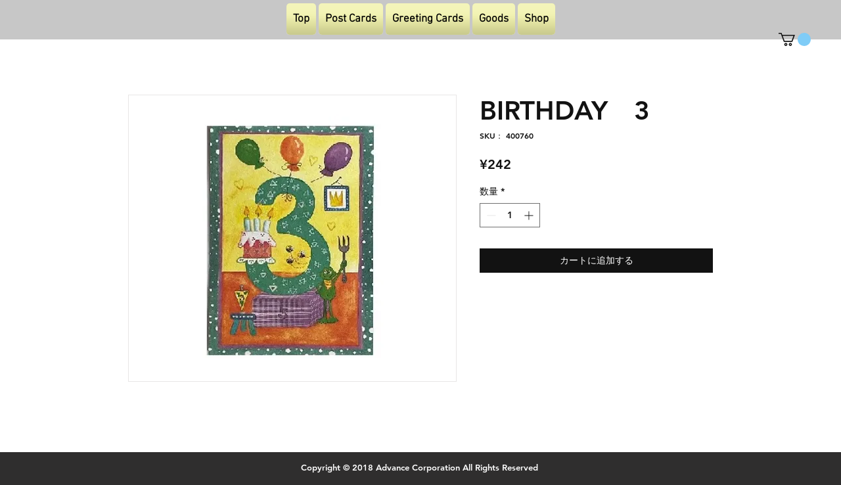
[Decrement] (490, 215)
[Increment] (530, 215)
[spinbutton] (510, 215)
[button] (795, 39)
